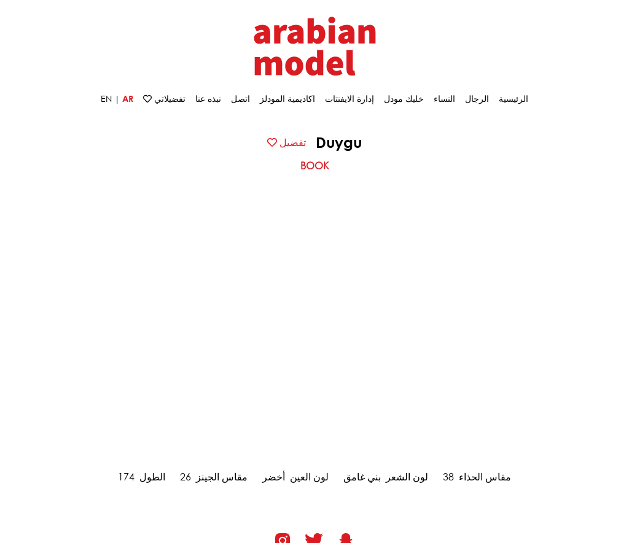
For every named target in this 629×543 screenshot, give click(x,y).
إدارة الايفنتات (349, 98)
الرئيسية (513, 98)
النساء (444, 98)
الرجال (477, 98)
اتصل (240, 98)
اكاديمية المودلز (287, 98)
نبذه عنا (208, 98)
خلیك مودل (404, 98)
